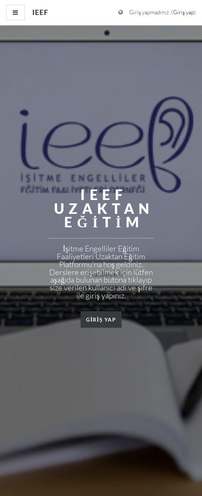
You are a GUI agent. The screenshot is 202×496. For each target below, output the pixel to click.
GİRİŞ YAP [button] (101, 319)
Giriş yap (183, 12)
